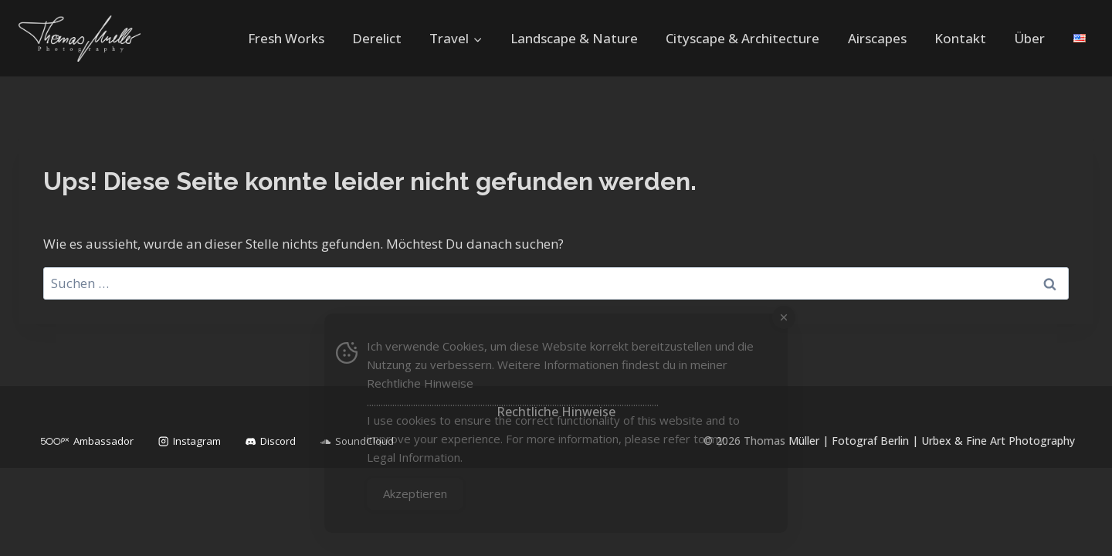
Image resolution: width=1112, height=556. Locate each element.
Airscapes (877, 38)
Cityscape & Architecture (742, 38)
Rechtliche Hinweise (420, 383)
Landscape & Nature (574, 38)
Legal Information (413, 457)
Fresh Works (286, 38)
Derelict (377, 38)
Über (1029, 38)
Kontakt (960, 38)
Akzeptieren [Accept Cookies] (415, 493)
